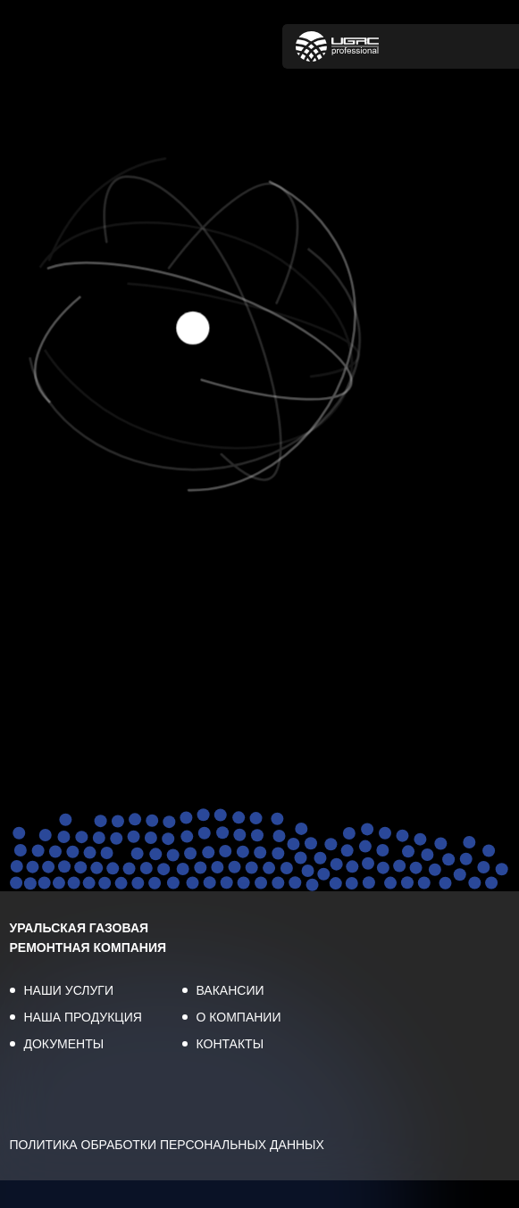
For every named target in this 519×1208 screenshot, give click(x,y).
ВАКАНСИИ (230, 990)
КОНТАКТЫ (230, 1044)
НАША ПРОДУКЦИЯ (83, 1017)
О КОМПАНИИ (239, 1017)
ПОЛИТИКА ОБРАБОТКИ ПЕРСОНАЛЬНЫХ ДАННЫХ (167, 1145)
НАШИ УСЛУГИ (69, 990)
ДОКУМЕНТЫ (64, 1044)
